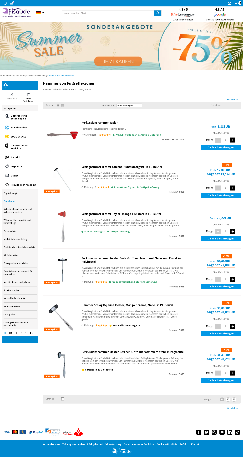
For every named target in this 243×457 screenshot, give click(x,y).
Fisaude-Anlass (20, 127)
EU (31, 333)
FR (10, 333)
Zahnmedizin (20, 231)
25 (228, 399)
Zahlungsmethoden (73, 444)
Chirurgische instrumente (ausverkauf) (20, 324)
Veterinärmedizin (20, 306)
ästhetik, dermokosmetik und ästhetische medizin (20, 210)
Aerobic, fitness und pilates (20, 282)
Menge (209, 140)
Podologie (11, 76)
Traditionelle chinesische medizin (20, 247)
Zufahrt (184, 444)
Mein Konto (12, 98)
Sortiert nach (108, 105)
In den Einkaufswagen (221, 147)
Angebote (20, 166)
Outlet (20, 175)
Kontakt (195, 444)
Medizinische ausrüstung (20, 239)
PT (26, 333)
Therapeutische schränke (20, 263)
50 (234, 399)
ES (21, 333)
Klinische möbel (20, 255)
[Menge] (225, 140)
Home (2, 76)
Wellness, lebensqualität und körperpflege (20, 221)
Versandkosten (51, 444)
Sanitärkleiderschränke (20, 298)
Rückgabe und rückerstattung (104, 444)
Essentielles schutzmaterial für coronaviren (20, 272)
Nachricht (20, 157)
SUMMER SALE (20, 136)
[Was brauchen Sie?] (112, 13)
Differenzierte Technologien (20, 117)
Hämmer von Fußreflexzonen (61, 76)
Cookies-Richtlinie (167, 444)
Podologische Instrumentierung (32, 76)
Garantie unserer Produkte (139, 444)
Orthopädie (20, 315)
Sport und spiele (20, 290)
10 (222, 399)
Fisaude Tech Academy (20, 184)
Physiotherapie (20, 193)
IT (15, 333)
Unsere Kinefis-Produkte (20, 146)
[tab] (12, 97)
